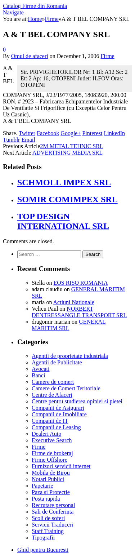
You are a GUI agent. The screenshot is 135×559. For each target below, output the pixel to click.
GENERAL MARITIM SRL (69, 325)
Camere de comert (53, 382)
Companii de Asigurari (58, 408)
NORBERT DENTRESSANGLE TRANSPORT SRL (79, 312)
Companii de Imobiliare (59, 414)
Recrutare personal (53, 505)
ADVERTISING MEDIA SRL (67, 153)
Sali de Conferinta (52, 512)
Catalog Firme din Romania (35, 6)
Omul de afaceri (29, 56)
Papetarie (42, 486)
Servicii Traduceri (52, 525)
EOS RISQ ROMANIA (80, 283)
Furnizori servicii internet (61, 466)
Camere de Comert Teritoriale (66, 388)
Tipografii (43, 537)
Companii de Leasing (56, 427)
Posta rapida (46, 499)
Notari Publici (48, 479)
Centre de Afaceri (52, 395)
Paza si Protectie (51, 492)
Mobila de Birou (51, 473)
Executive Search (52, 440)
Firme (107, 56)
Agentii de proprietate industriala (70, 356)
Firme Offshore (49, 460)
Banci (38, 375)
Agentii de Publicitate (57, 362)
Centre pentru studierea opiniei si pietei (77, 401)
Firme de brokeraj (52, 453)
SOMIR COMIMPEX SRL (67, 199)
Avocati (40, 369)
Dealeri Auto (46, 434)
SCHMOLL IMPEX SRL (64, 182)
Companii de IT (50, 421)
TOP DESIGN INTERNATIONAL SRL (63, 221)
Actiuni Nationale (73, 302)
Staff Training (48, 531)
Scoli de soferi (48, 518)
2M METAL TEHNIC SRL (71, 146)
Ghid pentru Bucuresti (42, 550)
